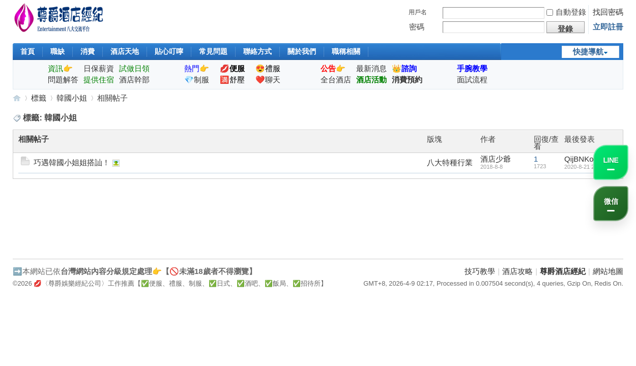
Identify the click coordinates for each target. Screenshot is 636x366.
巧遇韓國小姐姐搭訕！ (72, 162)
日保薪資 (98, 68)
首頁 (27, 51)
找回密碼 (608, 12)
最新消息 (371, 68)
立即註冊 (608, 26)
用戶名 (418, 12)
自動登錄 (566, 12)
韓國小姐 (71, 98)
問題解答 (63, 79)
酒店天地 (124, 51)
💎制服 (196, 79)
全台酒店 (336, 79)
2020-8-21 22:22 (584, 167)
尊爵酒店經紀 (17, 97)
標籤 (38, 98)
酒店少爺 (495, 159)
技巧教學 (480, 271)
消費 (87, 51)
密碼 (416, 26)
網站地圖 (608, 271)
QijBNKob (581, 159)
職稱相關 (346, 51)
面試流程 (472, 79)
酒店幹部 (134, 79)
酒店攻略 (517, 271)
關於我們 (301, 51)
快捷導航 (588, 51)
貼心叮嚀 (169, 51)
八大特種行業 (450, 162)
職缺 (57, 51)
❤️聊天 (267, 79)
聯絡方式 (257, 51)
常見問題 (213, 51)
